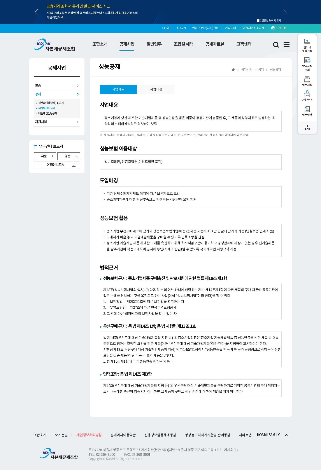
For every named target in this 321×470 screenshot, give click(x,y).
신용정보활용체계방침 (160, 435)
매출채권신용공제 (254, 28)
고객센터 (243, 44)
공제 (38, 94)
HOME (166, 28)
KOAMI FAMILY (268, 435)
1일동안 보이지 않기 (270, 20)
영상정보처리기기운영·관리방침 (207, 435)
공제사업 (126, 44)
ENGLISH (282, 28)
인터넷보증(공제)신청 (205, 28)
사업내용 (156, 89)
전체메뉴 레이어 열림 (286, 44)
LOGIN (181, 28)
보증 (38, 85)
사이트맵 (245, 435)
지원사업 (41, 122)
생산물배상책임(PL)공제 (51, 103)
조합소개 (99, 44)
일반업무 (154, 44)
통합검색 (276, 44)
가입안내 (230, 28)
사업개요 (118, 89)
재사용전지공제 (46, 108)
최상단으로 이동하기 (307, 127)
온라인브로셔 (55, 165)
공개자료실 (214, 44)
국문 (44, 156)
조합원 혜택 (183, 44)
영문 (67, 156)
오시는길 (61, 435)
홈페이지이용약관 (123, 435)
